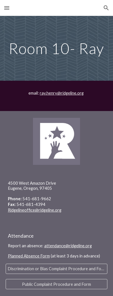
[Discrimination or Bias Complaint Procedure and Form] (56, 268)
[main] (57, 48)
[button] (7, 8)
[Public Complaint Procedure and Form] (56, 284)
